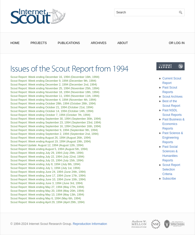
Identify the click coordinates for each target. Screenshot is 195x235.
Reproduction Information (90, 224)
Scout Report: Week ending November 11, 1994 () (54, 95)
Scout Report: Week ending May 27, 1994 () (47, 186)
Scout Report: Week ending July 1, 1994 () (45, 167)
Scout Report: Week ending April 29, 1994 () (47, 202)
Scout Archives (172, 96)
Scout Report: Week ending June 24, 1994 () (48, 171)
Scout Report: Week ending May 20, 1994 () (47, 190)
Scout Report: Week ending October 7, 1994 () (50, 114)
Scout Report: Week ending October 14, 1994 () (51, 111)
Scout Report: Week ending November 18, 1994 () (54, 92)
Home (15, 43)
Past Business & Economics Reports (173, 124)
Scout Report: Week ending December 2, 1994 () (53, 84)
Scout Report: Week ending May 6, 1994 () (45, 198)
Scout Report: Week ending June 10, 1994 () (48, 179)
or (171, 43)
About (122, 43)
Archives (98, 43)
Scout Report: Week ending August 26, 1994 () (50, 137)
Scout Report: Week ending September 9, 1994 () (54, 130)
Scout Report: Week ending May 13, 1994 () (47, 194)
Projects (38, 43)
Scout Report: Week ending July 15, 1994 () (47, 160)
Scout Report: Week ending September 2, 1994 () (54, 133)
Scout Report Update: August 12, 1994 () (47, 145)
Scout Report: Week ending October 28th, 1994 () (53, 103)
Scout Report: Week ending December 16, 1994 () (54, 76)
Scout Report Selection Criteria (171, 169)
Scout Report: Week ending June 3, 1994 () (46, 183)
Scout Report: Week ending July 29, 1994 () (47, 152)
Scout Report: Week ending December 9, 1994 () (53, 80)
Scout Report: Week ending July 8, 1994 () (45, 164)
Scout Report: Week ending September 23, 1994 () (55, 122)
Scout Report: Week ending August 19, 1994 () (50, 141)
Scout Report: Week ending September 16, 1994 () (55, 126)
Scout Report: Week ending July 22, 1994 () (47, 156)
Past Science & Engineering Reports (172, 137)
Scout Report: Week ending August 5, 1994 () (49, 149)
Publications (69, 43)
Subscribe (169, 178)
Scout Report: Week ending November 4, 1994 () (53, 99)
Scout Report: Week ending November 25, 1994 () (54, 88)
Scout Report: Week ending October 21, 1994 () (51, 107)
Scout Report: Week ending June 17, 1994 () (48, 175)
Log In (179, 43)
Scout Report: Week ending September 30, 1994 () (55, 118)
